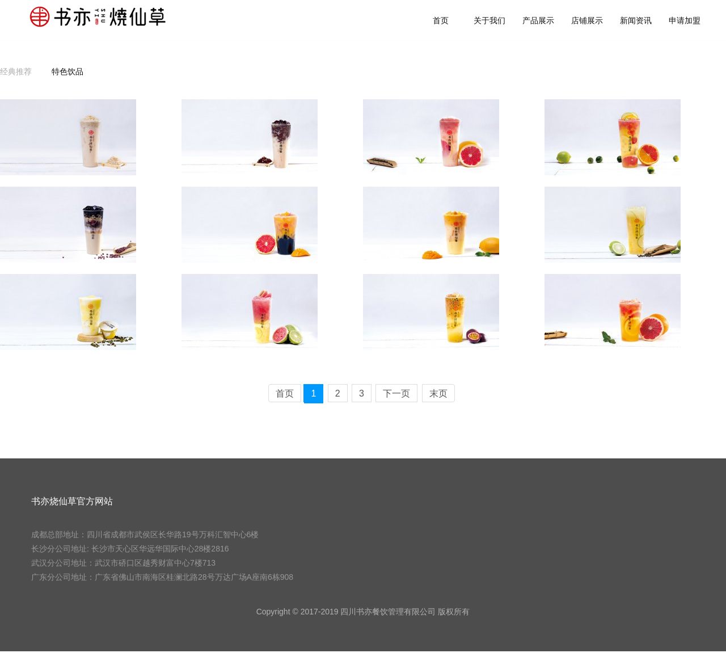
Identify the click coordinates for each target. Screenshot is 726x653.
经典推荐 (16, 73)
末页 (438, 395)
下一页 (396, 395)
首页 (455, 21)
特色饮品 (67, 73)
